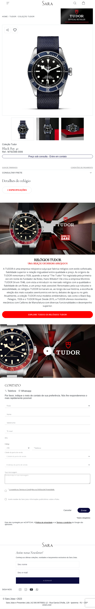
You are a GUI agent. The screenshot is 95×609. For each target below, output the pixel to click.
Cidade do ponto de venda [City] (14, 452)
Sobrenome (11, 423)
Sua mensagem (11, 472)
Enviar (84, 510)
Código (7, 444)
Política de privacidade (43, 522)
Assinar (47, 580)
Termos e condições (64, 522)
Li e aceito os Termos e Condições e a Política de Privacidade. (32, 489)
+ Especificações (17, 190)
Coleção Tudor (9, 144)
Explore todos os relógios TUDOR (47, 314)
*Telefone (37, 448)
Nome (9, 414)
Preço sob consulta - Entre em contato (47, 156)
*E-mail (10, 431)
